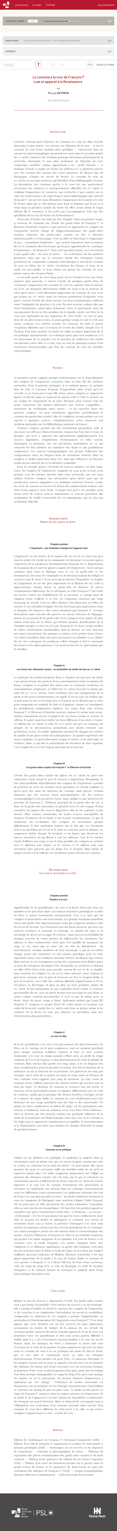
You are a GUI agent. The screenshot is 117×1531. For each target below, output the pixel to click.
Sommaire (8, 65)
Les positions (21, 5)
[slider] (69, 21)
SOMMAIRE (10, 51)
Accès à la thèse (105, 64)
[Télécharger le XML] (90, 64)
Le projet (37, 5)
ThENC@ (50, 5)
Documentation (106, 5)
